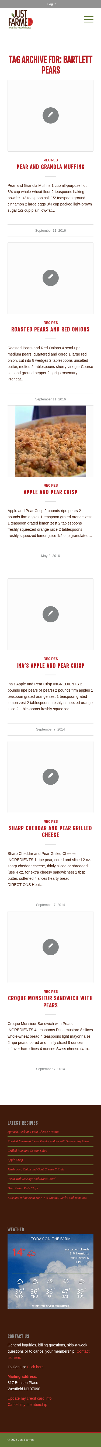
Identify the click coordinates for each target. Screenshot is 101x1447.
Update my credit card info (29, 1398)
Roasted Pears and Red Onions (50, 329)
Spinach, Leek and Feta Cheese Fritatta (33, 1132)
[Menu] (86, 19)
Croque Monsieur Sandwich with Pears (50, 1001)
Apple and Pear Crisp (51, 492)
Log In (51, 4)
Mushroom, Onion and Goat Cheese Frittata (36, 1169)
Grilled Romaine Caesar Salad (27, 1151)
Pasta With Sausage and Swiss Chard (31, 1179)
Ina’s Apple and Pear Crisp (50, 665)
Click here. (36, 1367)
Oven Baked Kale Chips (23, 1188)
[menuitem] (52, 4)
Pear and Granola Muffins (51, 167)
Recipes (51, 160)
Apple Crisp (15, 1160)
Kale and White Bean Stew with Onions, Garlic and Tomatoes (47, 1198)
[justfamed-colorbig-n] (42, 19)
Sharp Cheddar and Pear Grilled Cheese (50, 831)
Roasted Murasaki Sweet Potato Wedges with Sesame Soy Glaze (48, 1141)
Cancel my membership (27, 1404)
